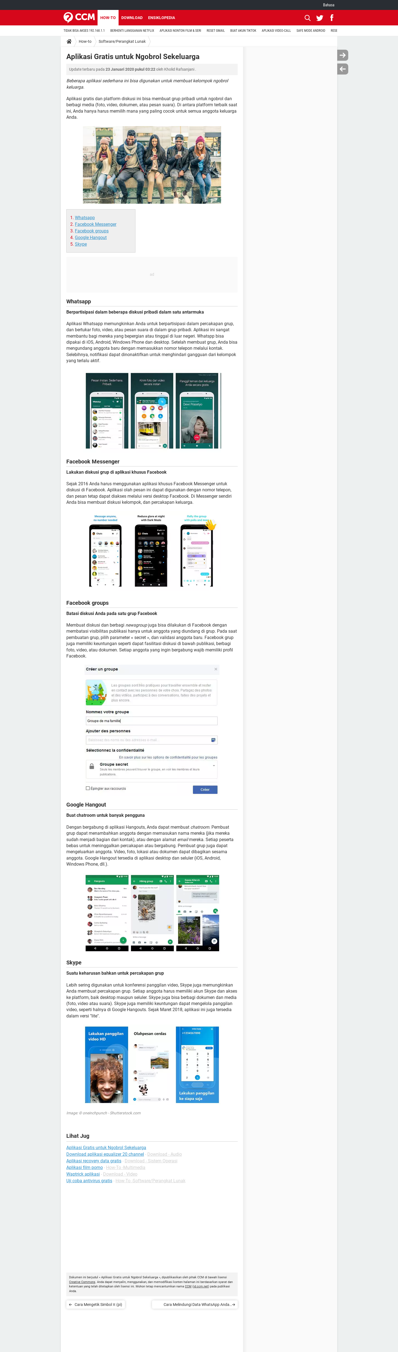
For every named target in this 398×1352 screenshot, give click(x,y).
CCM (188, 1286)
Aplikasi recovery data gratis (93, 1160)
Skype (81, 244)
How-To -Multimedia (125, 1167)
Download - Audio (164, 1154)
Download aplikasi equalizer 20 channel (105, 1154)
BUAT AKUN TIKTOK (243, 31)
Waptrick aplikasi (83, 1174)
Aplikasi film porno (84, 1167)
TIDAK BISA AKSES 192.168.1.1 (84, 31)
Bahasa (328, 5)
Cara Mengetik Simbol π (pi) (98, 1304)
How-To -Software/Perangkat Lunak (150, 1180)
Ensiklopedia (161, 17)
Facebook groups (92, 231)
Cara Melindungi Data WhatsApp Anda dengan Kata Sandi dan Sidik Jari (196, 1305)
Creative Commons (82, 1282)
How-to (108, 17)
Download (132, 17)
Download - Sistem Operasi (151, 1160)
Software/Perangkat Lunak (122, 41)
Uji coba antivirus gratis (89, 1180)
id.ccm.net (200, 1286)
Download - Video (120, 1174)
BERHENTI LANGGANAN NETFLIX (132, 31)
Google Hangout (91, 237)
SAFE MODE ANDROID (311, 31)
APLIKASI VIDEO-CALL (276, 31)
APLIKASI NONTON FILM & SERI (180, 31)
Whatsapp (85, 217)
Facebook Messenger (95, 224)
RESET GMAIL (216, 31)
